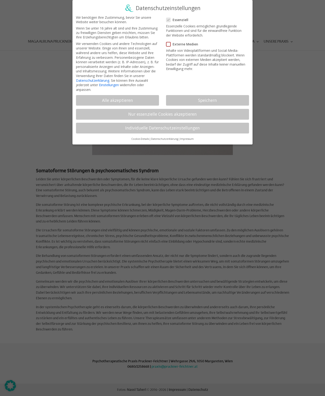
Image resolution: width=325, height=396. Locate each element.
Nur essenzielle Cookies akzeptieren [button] (162, 112)
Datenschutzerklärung (92, 78)
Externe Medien (184, 42)
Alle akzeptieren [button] (117, 98)
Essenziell (179, 17)
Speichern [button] (207, 98)
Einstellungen (109, 82)
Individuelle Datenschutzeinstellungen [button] (162, 125)
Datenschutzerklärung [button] (164, 136)
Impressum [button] (187, 136)
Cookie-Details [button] (140, 136)
